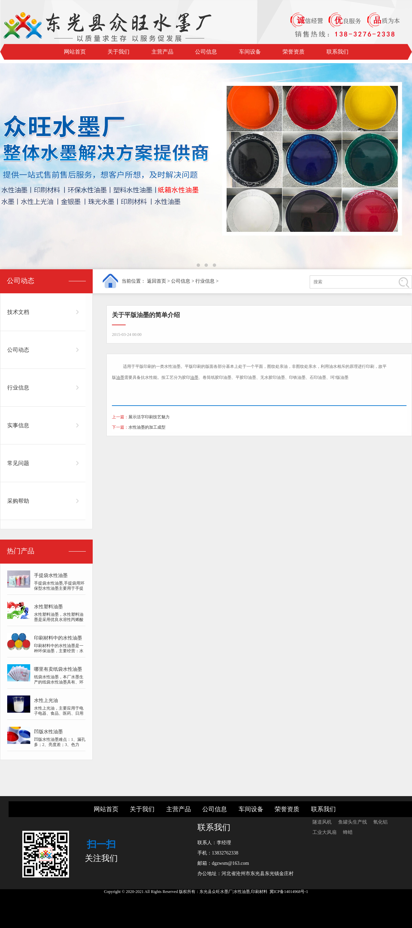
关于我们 (118, 52)
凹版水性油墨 (48, 731)
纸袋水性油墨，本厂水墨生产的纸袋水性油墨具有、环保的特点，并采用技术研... (58, 682)
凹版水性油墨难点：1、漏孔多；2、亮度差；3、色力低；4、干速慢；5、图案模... (59, 747)
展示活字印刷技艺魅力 (149, 417)
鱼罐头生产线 (353, 822)
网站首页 (75, 52)
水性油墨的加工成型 (146, 427)
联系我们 (337, 52)
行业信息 (205, 281)
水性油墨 (172, 366)
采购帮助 (18, 501)
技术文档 (18, 312)
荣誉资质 (294, 52)
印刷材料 (259, 891)
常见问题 (18, 463)
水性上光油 (46, 700)
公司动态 (18, 350)
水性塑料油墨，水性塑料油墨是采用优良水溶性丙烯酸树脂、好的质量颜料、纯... (58, 619)
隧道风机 (322, 822)
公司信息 (206, 52)
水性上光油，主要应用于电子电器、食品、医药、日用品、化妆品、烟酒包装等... (58, 713)
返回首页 (156, 281)
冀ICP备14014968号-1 (289, 891)
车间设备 (250, 52)
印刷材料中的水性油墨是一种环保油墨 (58, 639)
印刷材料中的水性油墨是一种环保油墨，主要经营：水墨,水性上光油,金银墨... (58, 650)
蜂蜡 (348, 832)
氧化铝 (380, 822)
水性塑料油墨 (48, 606)
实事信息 (18, 425)
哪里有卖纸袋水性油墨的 (58, 671)
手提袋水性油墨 (51, 575)
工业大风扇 (325, 832)
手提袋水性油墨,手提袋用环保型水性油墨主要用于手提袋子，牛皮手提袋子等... (59, 588)
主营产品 (162, 52)
